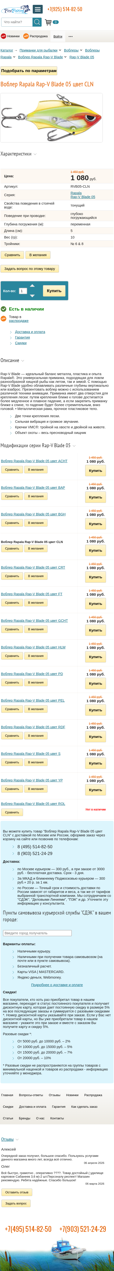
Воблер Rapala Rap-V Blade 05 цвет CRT (33, 567)
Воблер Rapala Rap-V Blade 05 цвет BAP (33, 488)
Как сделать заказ (84, 1106)
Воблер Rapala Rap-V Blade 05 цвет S (30, 754)
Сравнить (12, 255)
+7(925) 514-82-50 (64, 9)
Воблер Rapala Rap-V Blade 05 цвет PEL (33, 700)
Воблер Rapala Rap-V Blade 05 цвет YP (32, 780)
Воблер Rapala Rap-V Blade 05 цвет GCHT (34, 621)
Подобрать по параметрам (29, 70)
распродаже (19, 321)
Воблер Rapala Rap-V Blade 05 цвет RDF (33, 727)
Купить (54, 290)
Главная (7, 1095)
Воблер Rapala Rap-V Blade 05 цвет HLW (33, 647)
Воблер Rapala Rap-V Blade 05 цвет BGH (33, 514)
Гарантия (22, 337)
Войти (57, 36)
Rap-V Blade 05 (81, 57)
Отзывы (54, 1095)
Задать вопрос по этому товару (29, 269)
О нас (40, 1118)
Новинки (13, 36)
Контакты (57, 1118)
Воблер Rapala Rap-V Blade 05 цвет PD (32, 674)
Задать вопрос (16, 1203)
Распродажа (39, 36)
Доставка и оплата (30, 332)
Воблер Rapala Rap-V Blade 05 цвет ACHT (34, 461)
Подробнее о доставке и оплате (57, 985)
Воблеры (71, 50)
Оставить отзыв (16, 1192)
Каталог (6, 50)
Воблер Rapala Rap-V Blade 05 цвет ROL (33, 804)
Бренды (24, 1118)
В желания (38, 255)
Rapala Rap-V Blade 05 (83, 195)
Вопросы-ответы (31, 1095)
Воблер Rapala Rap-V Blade (40, 57)
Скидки (20, 343)
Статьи (8, 1118)
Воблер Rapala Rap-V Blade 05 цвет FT (31, 594)
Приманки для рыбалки (38, 50)
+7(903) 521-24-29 (82, 1229)
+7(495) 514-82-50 (28, 1229)
